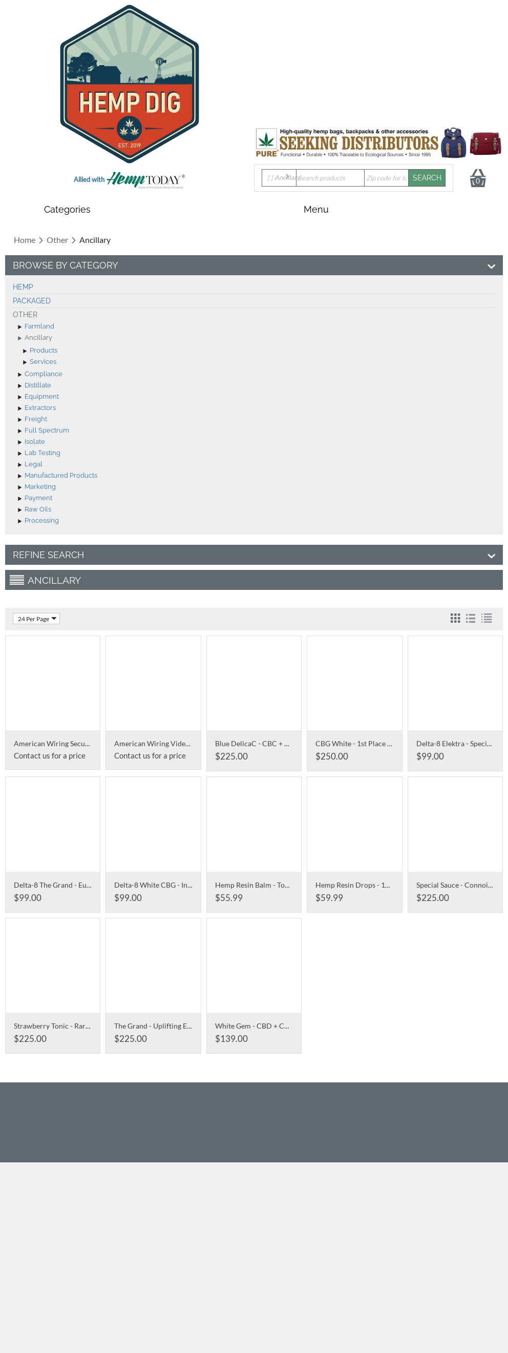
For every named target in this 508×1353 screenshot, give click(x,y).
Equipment (38, 397)
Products (40, 351)
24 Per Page (37, 618)
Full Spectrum (43, 431)
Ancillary (35, 338)
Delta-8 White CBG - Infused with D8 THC (181, 884)
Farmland (36, 327)
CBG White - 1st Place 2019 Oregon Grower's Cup (395, 743)
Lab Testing (39, 453)
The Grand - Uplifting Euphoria (163, 1025)
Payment (35, 498)
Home (24, 239)
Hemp (23, 287)
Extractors (37, 408)
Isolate (31, 442)
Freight (32, 419)
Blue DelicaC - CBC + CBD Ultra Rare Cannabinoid (295, 743)
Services (39, 362)
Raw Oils (34, 510)
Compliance (40, 374)
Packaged (32, 301)
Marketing (37, 487)
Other (57, 239)
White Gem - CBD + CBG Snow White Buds (283, 1025)
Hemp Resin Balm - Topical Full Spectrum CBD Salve (298, 884)
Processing (38, 521)
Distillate (34, 386)
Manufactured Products (57, 476)
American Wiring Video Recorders (169, 743)
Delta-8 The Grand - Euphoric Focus (71, 884)
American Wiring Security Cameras (70, 743)
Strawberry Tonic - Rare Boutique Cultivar (80, 1025)
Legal (30, 464)
